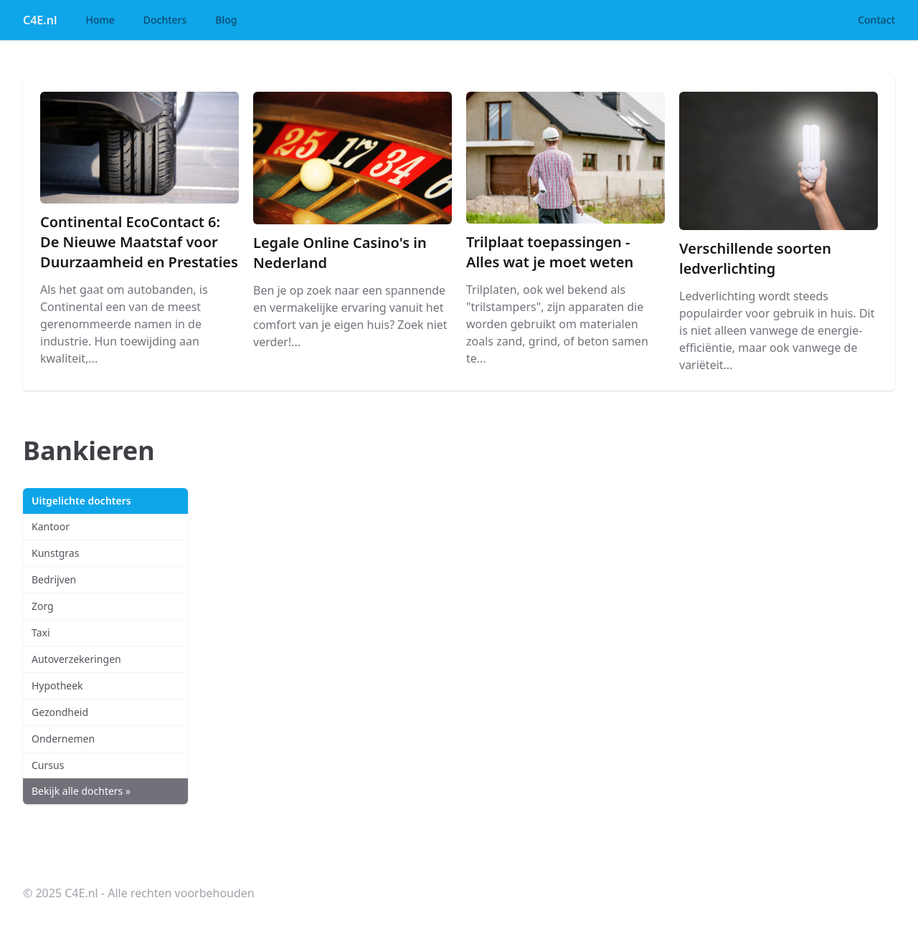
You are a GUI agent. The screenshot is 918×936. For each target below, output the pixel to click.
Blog (226, 20)
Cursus (48, 765)
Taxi (41, 632)
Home (99, 20)
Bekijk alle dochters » (81, 791)
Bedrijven (54, 579)
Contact (876, 20)
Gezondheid (60, 712)
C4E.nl (40, 20)
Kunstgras (55, 553)
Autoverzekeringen (76, 659)
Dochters (165, 20)
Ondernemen (63, 738)
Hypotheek (57, 685)
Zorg (43, 606)
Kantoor (51, 526)
